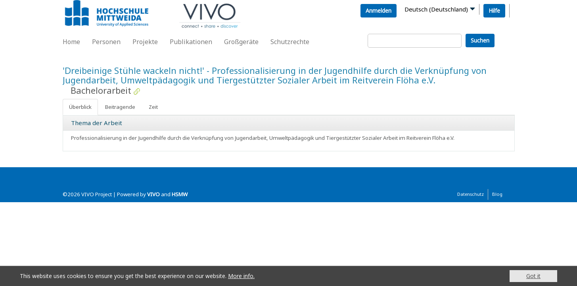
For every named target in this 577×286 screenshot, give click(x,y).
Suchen (480, 40)
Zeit (153, 106)
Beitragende (120, 106)
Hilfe (494, 10)
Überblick (80, 106)
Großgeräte (241, 41)
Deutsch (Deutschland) (436, 9)
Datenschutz (470, 194)
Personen (106, 41)
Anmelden (378, 10)
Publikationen (191, 41)
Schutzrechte (289, 41)
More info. (241, 276)
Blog (497, 194)
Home (71, 41)
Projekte (145, 41)
